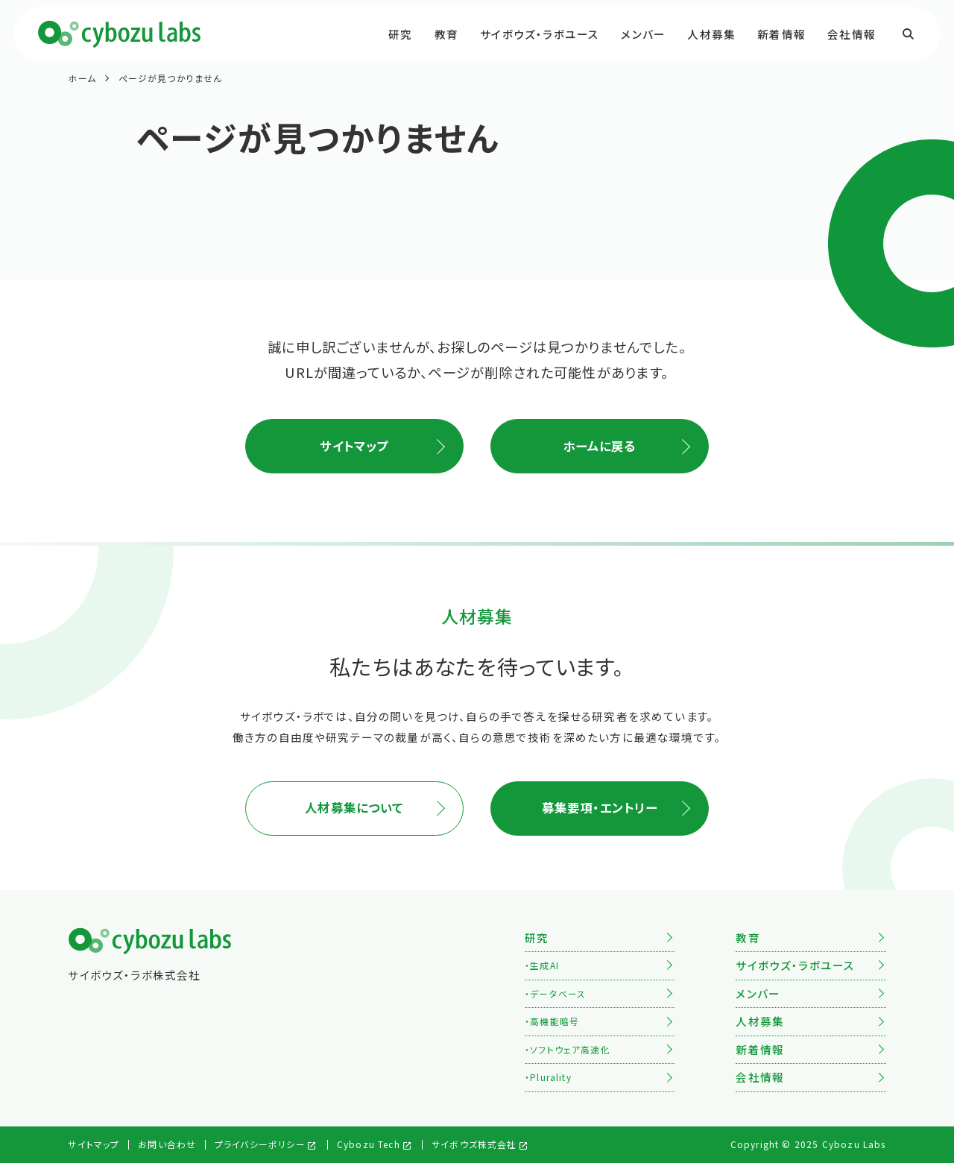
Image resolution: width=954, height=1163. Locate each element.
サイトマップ (354, 446)
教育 (446, 34)
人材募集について (354, 807)
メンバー (643, 34)
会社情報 (851, 34)
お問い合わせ (167, 1144)
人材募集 (711, 34)
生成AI (544, 965)
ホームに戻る (599, 446)
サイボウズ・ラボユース (539, 34)
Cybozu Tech (368, 1144)
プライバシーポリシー (260, 1144)
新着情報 (781, 34)
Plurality (551, 1077)
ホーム (82, 78)
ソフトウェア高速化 (570, 1049)
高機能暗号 (554, 1021)
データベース (558, 993)
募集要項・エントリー (600, 807)
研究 (400, 34)
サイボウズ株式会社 (474, 1144)
